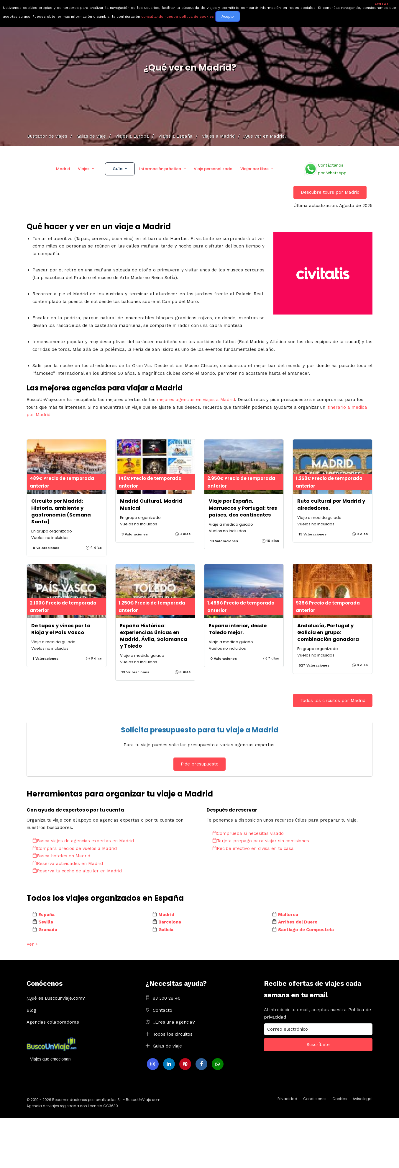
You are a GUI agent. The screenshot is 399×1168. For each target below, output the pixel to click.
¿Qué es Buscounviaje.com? (56, 998)
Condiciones (314, 1098)
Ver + (32, 944)
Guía (117, 169)
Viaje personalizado (213, 169)
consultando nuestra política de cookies (177, 16)
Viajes (83, 169)
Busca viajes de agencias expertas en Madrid (83, 840)
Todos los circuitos (173, 1034)
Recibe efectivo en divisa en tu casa (253, 848)
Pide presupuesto (200, 764)
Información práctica (160, 169)
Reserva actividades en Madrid (67, 863)
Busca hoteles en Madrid (61, 856)
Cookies (339, 1098)
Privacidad (287, 1098)
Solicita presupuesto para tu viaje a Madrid (199, 730)
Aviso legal (362, 1098)
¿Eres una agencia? (174, 1022)
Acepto (227, 16)
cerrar (382, 3)
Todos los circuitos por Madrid (332, 700)
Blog (31, 1010)
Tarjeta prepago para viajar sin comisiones (260, 840)
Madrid (63, 169)
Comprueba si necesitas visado (248, 833)
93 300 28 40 (166, 998)
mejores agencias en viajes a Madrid (196, 399)
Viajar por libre (254, 169)
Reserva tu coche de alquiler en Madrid (77, 871)
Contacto (162, 1010)
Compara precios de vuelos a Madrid (74, 848)
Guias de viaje (167, 1046)
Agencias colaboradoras (53, 1022)
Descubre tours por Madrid (330, 192)
